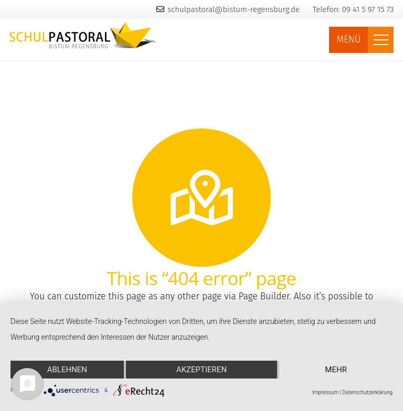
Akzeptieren (201, 369)
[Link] (83, 35)
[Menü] (381, 40)
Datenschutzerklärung (367, 392)
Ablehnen (67, 369)
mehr (336, 369)
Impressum (325, 392)
